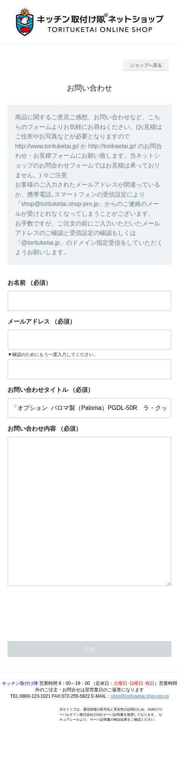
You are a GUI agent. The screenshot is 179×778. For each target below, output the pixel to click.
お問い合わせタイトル (38, 390)
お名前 (17, 282)
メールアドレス (29, 321)
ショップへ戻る (146, 65)
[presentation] (65, 641)
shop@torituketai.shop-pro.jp (140, 726)
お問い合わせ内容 (32, 428)
